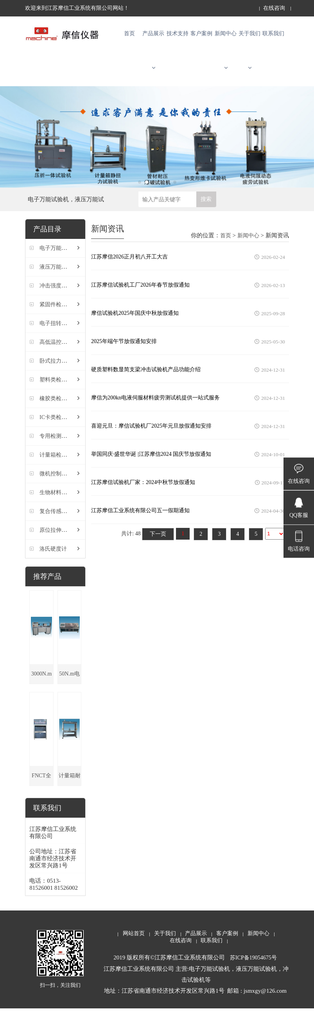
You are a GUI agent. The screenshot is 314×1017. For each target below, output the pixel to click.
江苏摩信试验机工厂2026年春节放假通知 (140, 293)
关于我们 (249, 55)
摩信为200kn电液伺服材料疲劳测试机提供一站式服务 (155, 406)
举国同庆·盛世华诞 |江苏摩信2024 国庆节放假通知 (151, 462)
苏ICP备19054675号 (253, 966)
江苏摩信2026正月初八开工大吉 (129, 265)
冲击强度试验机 (58, 294)
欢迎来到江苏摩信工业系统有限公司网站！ (77, 8)
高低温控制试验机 (61, 351)
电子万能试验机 (58, 257)
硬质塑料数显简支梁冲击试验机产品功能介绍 (146, 378)
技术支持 (177, 36)
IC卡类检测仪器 (58, 426)
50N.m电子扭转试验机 (70, 685)
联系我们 (273, 36)
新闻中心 (226, 55)
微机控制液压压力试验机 (69, 482)
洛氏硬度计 (53, 557)
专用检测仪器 (55, 445)
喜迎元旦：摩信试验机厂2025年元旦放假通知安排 (151, 434)
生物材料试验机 (58, 501)
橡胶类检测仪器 (58, 407)
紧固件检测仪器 (58, 313)
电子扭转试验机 (58, 332)
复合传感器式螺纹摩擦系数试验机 (80, 520)
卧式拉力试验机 (58, 369)
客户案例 (201, 36)
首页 (129, 36)
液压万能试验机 (58, 275)
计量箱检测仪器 (58, 463)
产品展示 (153, 55)
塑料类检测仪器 (58, 388)
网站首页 (134, 942)
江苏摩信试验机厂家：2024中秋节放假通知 (143, 490)
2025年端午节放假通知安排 (124, 349)
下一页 (158, 542)
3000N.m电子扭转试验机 (41, 685)
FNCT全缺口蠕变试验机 (41, 787)
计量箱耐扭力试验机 (70, 787)
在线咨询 (274, 8)
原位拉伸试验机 (58, 539)
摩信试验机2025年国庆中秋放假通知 (135, 321)
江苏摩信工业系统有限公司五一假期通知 (140, 519)
